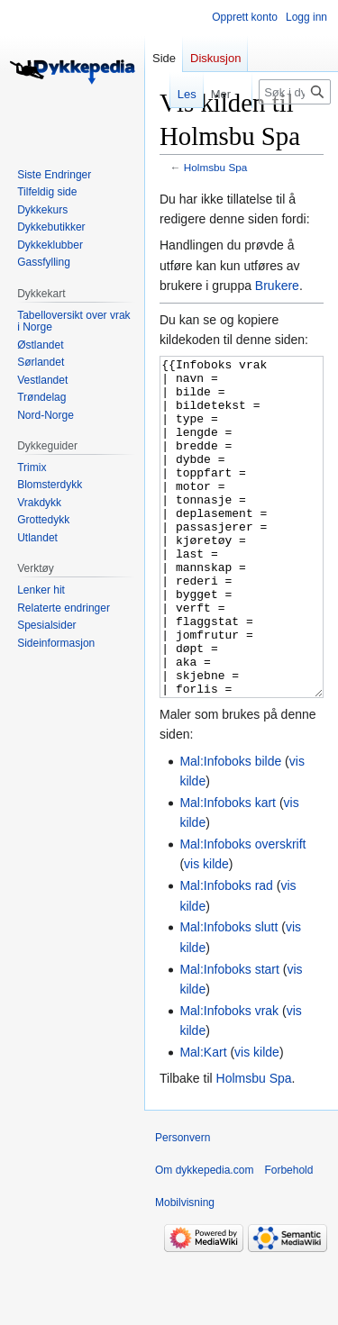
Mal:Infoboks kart (227, 870)
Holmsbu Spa (216, 167)
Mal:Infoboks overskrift (242, 911)
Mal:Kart (202, 1119)
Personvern (182, 1205)
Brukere (277, 285)
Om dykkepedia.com (204, 1237)
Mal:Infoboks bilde (230, 828)
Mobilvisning (185, 1270)
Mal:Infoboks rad (226, 953)
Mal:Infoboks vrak (229, 1078)
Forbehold (288, 1237)
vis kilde (206, 931)
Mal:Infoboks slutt (228, 994)
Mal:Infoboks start (229, 1037)
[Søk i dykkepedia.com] (295, 91)
